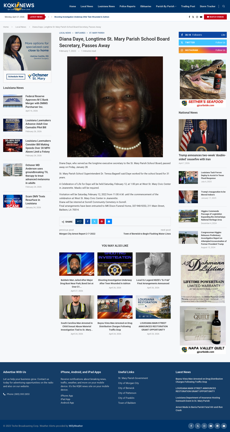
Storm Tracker (207, 6)
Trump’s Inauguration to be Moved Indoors (213, 193)
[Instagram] (197, 17)
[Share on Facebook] (87, 221)
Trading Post (188, 6)
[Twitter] (193, 17)
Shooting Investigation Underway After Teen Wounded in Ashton (81, 17)
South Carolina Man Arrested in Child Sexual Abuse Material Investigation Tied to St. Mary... (77, 326)
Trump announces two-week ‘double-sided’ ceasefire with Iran (202, 157)
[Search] (223, 6)
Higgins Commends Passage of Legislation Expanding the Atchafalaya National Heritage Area (213, 215)
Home (72, 6)
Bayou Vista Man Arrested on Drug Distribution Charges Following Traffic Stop (115, 326)
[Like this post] (80, 221)
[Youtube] (201, 17)
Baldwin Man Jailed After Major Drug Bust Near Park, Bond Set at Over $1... (76, 283)
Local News (87, 6)
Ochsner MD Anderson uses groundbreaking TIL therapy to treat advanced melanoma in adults (38, 173)
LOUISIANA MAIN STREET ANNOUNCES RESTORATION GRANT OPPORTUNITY (153, 326)
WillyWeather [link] (76, 425)
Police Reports (127, 6)
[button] (48, 16)
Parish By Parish (165, 6)
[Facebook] (189, 17)
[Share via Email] (109, 221)
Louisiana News (106, 6)
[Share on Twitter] (95, 221)
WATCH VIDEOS (215, 17)
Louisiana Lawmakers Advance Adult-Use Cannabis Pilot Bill (38, 124)
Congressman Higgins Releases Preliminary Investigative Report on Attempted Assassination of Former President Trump (214, 238)
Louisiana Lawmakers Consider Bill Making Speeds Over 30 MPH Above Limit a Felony (38, 146)
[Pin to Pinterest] (102, 221)
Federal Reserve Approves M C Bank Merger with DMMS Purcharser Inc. (37, 101)
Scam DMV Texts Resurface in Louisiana (35, 200)
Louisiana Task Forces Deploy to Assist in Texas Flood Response (212, 175)
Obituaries (145, 6)
